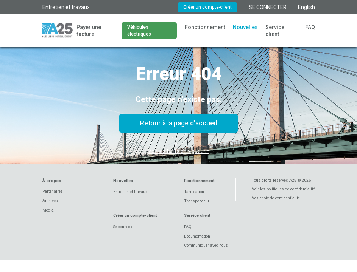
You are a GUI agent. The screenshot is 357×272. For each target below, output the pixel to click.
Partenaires (52, 191)
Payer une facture (88, 30)
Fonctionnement (205, 27)
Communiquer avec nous (206, 245)
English (306, 7)
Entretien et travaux (66, 7)
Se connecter (124, 226)
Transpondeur (196, 201)
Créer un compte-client (207, 7)
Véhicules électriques (139, 30)
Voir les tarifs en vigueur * (178, 151)
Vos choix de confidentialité (276, 198)
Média (48, 210)
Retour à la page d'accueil (178, 123)
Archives (50, 200)
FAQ (310, 27)
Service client (274, 30)
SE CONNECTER (268, 7)
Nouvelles (245, 27)
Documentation (197, 236)
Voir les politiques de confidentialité (283, 189)
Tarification (194, 191)
